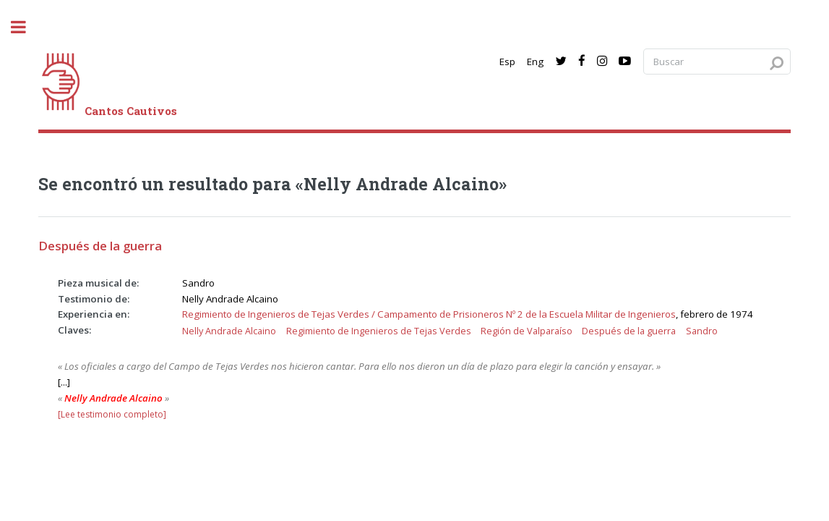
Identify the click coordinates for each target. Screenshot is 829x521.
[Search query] (717, 61)
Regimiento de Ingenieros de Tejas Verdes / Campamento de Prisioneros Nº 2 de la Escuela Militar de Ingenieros (429, 314)
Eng (535, 61)
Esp (507, 61)
